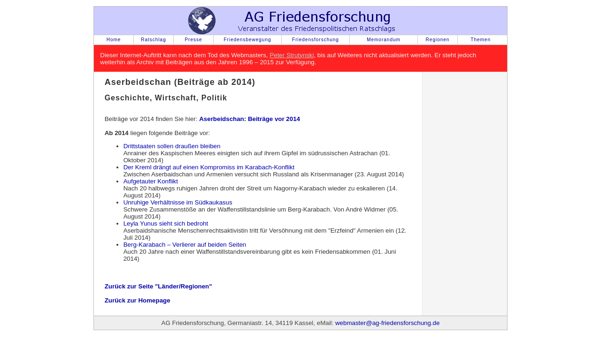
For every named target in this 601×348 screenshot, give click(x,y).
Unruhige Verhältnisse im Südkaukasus (177, 202)
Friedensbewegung (247, 39)
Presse (193, 39)
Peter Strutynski (292, 55)
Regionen (438, 39)
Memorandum (384, 39)
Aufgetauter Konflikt (150, 181)
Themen (480, 39)
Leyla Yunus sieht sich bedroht (165, 223)
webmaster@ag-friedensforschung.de (387, 322)
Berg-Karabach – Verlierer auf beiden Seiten (185, 244)
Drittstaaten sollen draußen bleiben (172, 146)
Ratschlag (153, 39)
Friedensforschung (315, 39)
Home (114, 39)
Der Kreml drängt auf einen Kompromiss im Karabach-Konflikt (208, 167)
